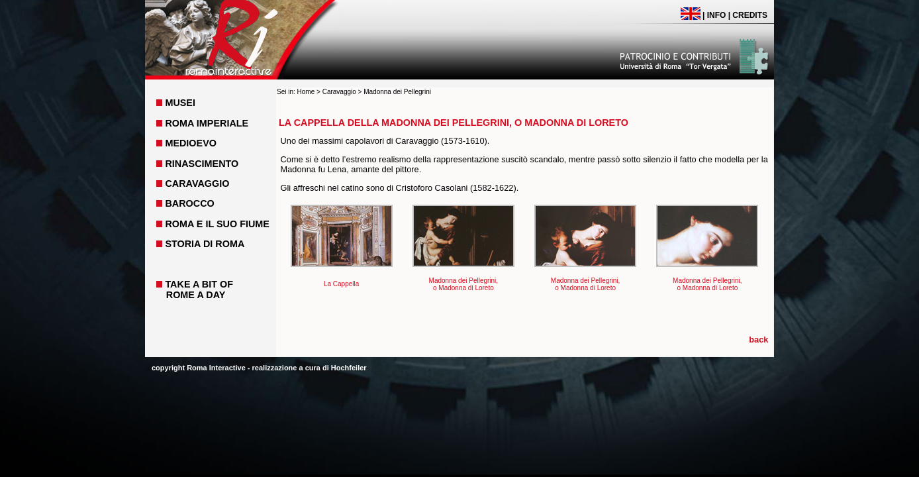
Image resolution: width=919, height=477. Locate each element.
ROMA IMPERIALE (206, 123)
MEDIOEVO (191, 143)
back (758, 339)
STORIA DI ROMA (204, 243)
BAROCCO (189, 203)
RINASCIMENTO (201, 163)
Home (306, 91)
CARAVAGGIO (197, 183)
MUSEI (180, 102)
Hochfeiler (349, 368)
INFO (716, 15)
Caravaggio (339, 91)
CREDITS (749, 15)
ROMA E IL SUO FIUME (217, 224)
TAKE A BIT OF (199, 284)
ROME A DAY (196, 295)
